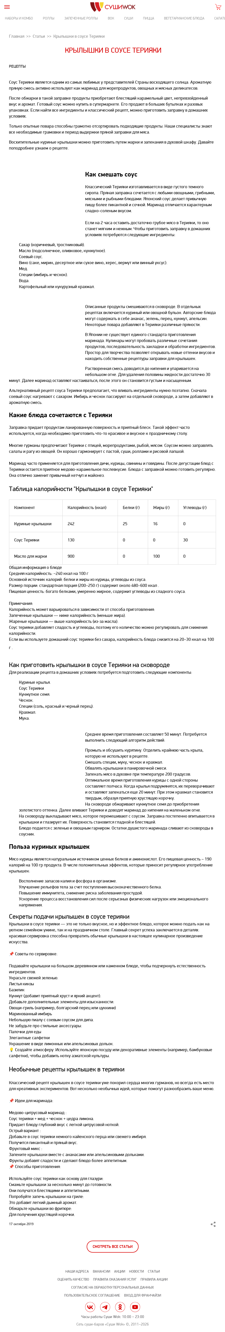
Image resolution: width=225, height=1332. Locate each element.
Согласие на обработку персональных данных (112, 1287)
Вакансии (101, 1271)
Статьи (154, 1271)
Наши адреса (77, 1271)
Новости (136, 1271)
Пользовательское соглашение (92, 1295)
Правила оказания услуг (115, 1279)
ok (120, 1307)
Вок (111, 18)
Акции (119, 1271)
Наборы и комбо (19, 18)
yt (135, 1307)
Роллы (48, 18)
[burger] (7, 7)
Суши (128, 18)
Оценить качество (73, 1279)
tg (105, 1307)
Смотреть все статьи (113, 1246)
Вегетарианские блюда (184, 18)
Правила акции (154, 1279)
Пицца (148, 18)
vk (90, 1307)
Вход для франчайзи (142, 1295)
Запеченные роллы (81, 18)
